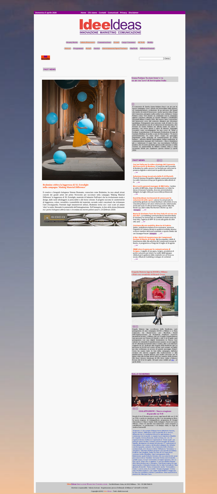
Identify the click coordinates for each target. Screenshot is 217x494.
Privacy (123, 13)
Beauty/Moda (72, 42)
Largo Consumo (128, 42)
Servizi (97, 48)
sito (172, 360)
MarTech (133, 48)
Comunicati (113, 13)
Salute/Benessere (88, 42)
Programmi (78, 48)
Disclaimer (133, 13)
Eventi (116, 42)
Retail (88, 48)
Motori (67, 48)
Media (150, 42)
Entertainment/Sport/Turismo (115, 48)
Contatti (102, 13)
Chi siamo (92, 13)
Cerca (167, 58)
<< (158, 160)
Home (83, 13)
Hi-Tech (141, 42)
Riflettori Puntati (147, 48)
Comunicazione (104, 42)
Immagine (137, 210)
